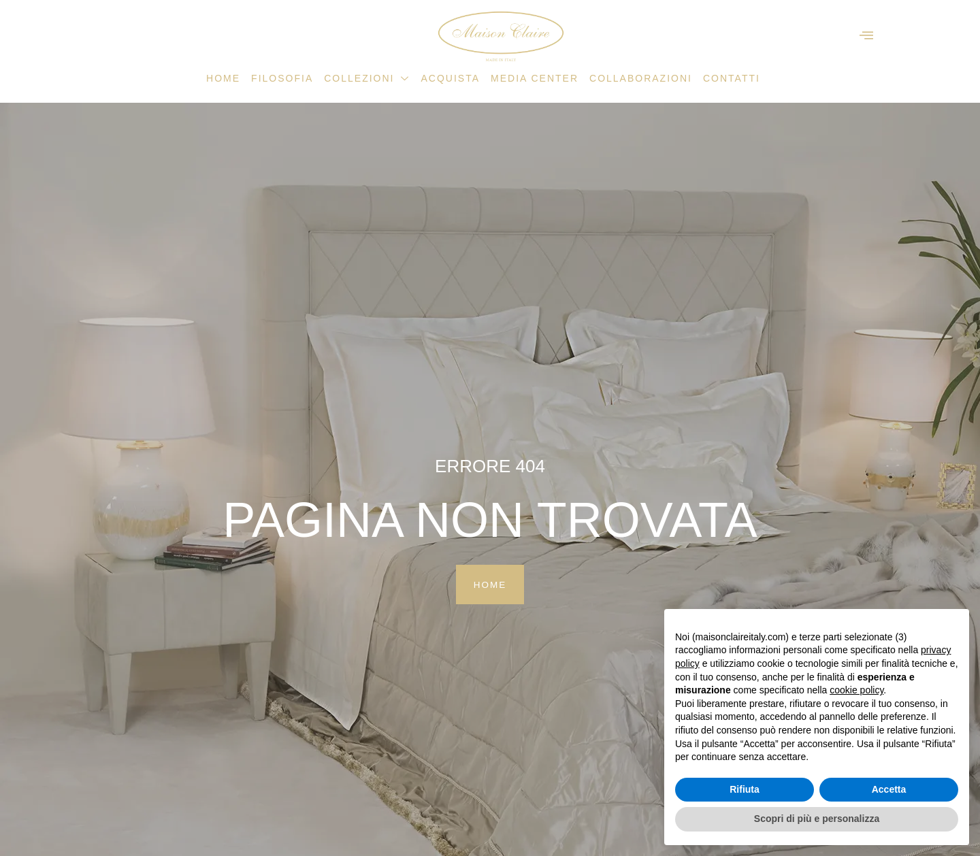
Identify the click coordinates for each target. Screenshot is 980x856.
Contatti (731, 78)
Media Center (534, 78)
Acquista (450, 78)
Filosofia (282, 78)
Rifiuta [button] (745, 789)
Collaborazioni (640, 78)
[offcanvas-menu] (866, 35)
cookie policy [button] (856, 690)
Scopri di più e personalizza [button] (816, 818)
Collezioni (367, 78)
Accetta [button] (889, 789)
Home (223, 78)
